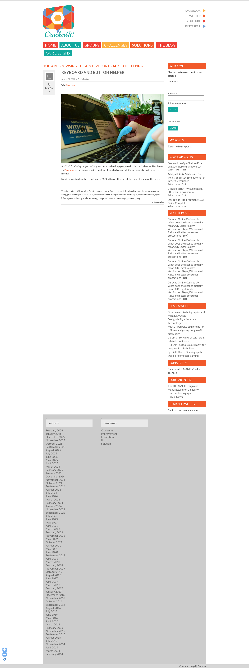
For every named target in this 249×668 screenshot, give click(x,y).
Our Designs (58, 53)
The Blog (166, 45)
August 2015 (53, 637)
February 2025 (54, 469)
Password (186, 96)
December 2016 (55, 594)
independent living (102, 194)
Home (50, 45)
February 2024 (54, 502)
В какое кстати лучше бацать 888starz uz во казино (185, 190)
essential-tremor (143, 191)
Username (186, 84)
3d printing (71, 191)
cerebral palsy (103, 191)
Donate (202, 666)
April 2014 (52, 647)
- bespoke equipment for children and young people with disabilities (186, 330)
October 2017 (54, 571)
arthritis (84, 191)
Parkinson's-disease (146, 194)
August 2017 (53, 575)
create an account (185, 72)
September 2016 (55, 604)
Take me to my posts (180, 146)
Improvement (109, 433)
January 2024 (54, 506)
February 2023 (54, 532)
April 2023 (52, 525)
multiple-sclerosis (118, 194)
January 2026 (54, 433)
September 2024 (55, 486)
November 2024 (55, 479)
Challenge (107, 430)
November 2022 (55, 535)
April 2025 (52, 463)
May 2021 (52, 548)
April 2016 (52, 621)
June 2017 (52, 578)
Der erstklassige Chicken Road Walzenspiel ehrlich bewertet (185, 165)
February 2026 (54, 430)
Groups (91, 45)
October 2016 (54, 601)
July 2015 (51, 640)
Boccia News (175, 396)
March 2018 (53, 561)
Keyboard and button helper (92, 72)
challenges (115, 45)
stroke (85, 198)
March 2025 (53, 466)
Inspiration (107, 437)
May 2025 (52, 460)
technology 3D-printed (98, 198)
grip (69, 194)
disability (132, 191)
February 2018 (54, 565)
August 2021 (53, 545)
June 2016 (52, 614)
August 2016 (53, 608)
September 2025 (55, 446)
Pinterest (193, 26)
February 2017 (54, 588)
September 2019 (55, 555)
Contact (183, 666)
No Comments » (157, 202)
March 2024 (53, 499)
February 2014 (54, 654)
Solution (85, 79)
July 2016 (51, 611)
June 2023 (52, 519)
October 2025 (54, 443)
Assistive (92, 191)
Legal (193, 666)
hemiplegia (76, 194)
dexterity (123, 191)
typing (137, 198)
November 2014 (55, 644)
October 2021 (54, 542)
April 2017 (52, 581)
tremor (131, 198)
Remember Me (177, 103)
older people (132, 194)
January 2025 (54, 473)
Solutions (142, 45)
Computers (114, 191)
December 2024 (55, 476)
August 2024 (53, 489)
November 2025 (55, 440)
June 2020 (52, 552)
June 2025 (52, 456)
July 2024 (51, 492)
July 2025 (51, 453)
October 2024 (54, 483)
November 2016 (55, 598)
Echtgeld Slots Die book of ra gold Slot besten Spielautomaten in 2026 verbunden (186, 177)
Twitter (194, 16)
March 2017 (53, 584)
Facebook (193, 10)
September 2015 (55, 634)
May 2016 (52, 617)
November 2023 (55, 509)
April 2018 (52, 558)
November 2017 (55, 568)
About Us (70, 45)
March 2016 (53, 624)
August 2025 (53, 450)
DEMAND (185, 369)
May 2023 (52, 522)
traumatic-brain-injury (118, 198)
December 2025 (55, 437)
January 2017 (54, 591)
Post (79, 79)
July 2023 (51, 515)
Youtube (194, 21)
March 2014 (53, 650)
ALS (78, 191)
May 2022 (52, 538)
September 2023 (55, 512)
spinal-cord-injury (74, 198)
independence (87, 194)
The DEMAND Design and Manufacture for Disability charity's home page (183, 389)
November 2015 (55, 631)
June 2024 (52, 496)
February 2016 (54, 627)
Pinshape (70, 85)
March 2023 (53, 529)
